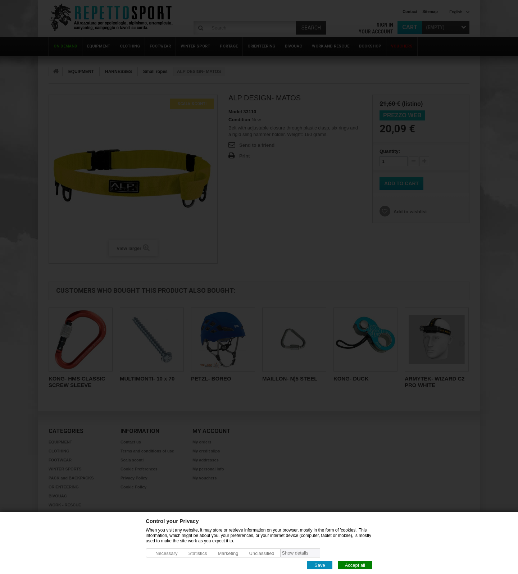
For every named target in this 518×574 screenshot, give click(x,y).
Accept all (355, 565)
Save (319, 565)
